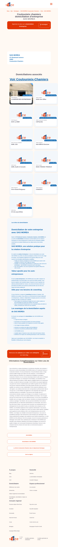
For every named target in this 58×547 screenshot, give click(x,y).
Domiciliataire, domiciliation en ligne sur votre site (18, 497)
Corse (10, 522)
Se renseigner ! (44, 25)
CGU (10, 476)
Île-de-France (33, 513)
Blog (10, 473)
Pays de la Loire (33, 504)
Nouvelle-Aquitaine (34, 508)
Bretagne (11, 526)
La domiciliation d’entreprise (36, 476)
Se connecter (33, 487)
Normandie (11, 513)
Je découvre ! (45, 354)
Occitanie (11, 508)
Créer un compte (33, 490)
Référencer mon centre (14, 487)
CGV (10, 480)
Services (31, 473)
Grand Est (32, 517)
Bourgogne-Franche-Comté (36, 526)
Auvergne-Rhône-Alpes (14, 530)
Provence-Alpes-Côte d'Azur (15, 504)
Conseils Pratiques (34, 480)
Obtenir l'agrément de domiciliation (17, 493)
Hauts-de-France (13, 517)
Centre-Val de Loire (34, 522)
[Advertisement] (29, 40)
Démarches (11, 490)
